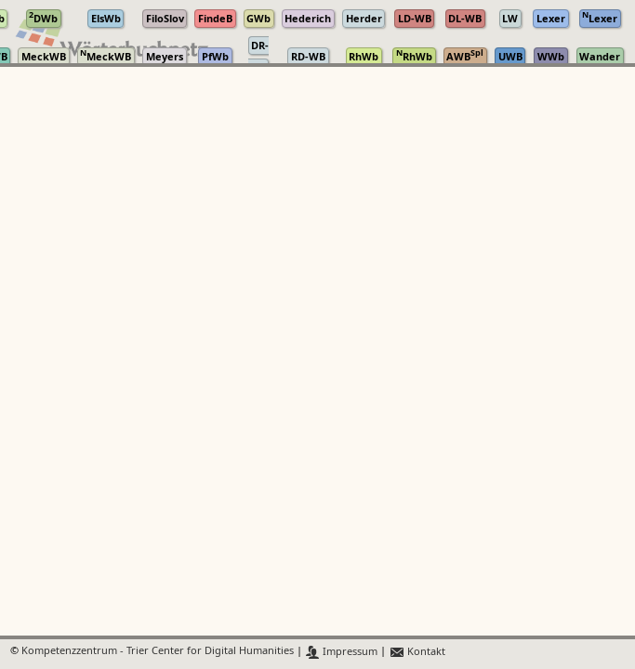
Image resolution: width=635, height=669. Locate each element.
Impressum (341, 652)
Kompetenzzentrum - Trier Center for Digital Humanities (157, 652)
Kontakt (417, 652)
